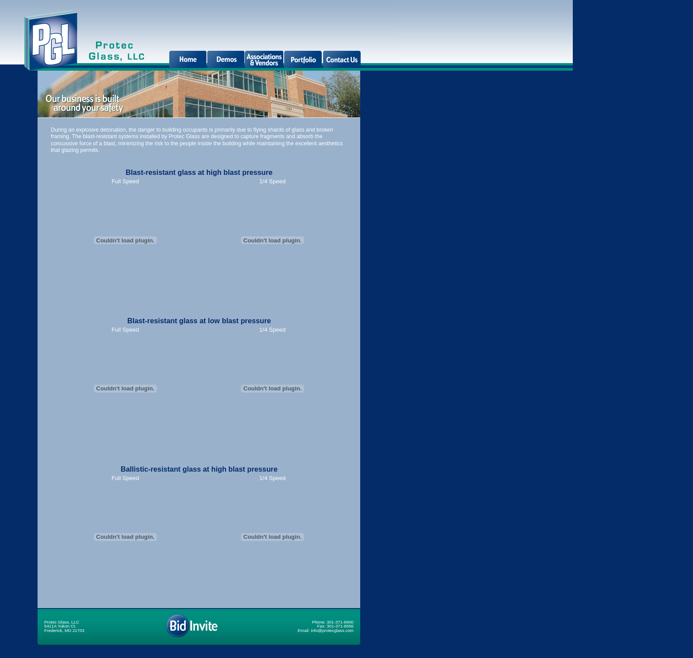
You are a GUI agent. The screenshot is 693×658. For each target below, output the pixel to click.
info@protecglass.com (332, 630)
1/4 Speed (272, 181)
